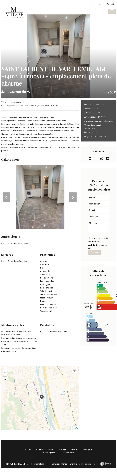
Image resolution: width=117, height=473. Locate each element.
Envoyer (94, 252)
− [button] (5, 373)
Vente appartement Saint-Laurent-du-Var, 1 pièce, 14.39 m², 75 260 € (30, 106)
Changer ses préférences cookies (84, 464)
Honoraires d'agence (58, 464)
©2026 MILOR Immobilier (17, 464)
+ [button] (5, 369)
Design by (105, 464)
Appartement (16, 102)
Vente (3, 102)
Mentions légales (38, 464)
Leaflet (76, 428)
